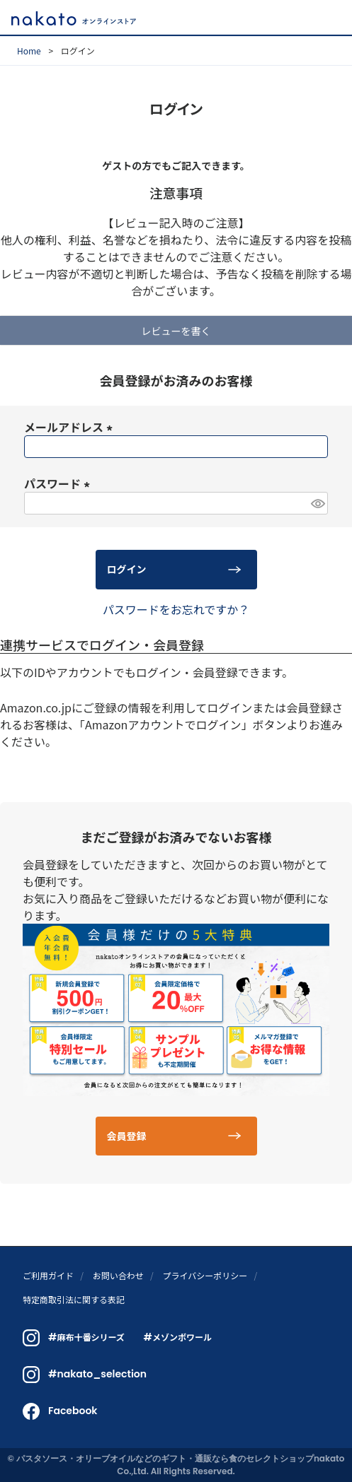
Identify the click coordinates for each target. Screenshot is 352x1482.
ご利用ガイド (48, 1275)
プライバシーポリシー (204, 1275)
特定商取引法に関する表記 (74, 1299)
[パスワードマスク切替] (317, 503)
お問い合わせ (118, 1275)
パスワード (59, 483)
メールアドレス (71, 426)
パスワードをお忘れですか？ (176, 609)
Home (29, 51)
